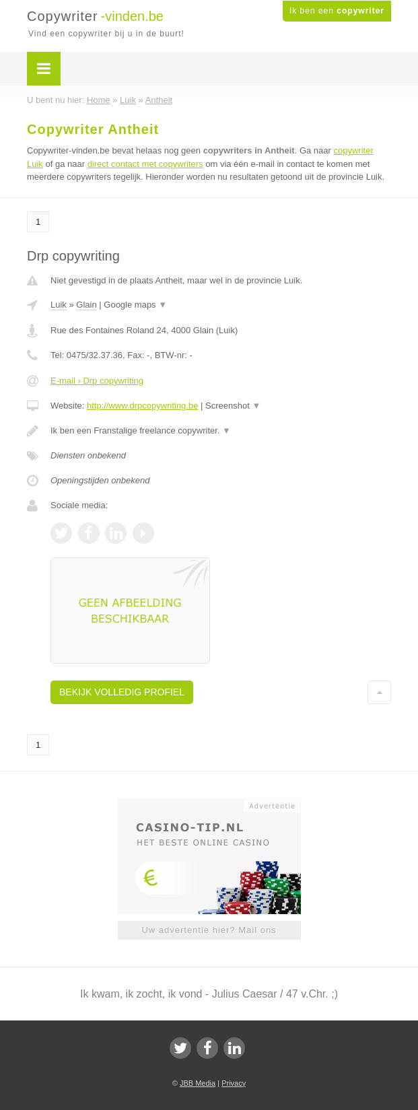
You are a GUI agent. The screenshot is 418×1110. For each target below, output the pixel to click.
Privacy (233, 1083)
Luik (58, 305)
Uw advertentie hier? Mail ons (208, 930)
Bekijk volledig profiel (121, 692)
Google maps (135, 305)
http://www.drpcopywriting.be (142, 406)
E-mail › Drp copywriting (96, 381)
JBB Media (197, 1083)
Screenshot (232, 406)
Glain (86, 305)
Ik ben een (336, 10)
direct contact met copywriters (145, 164)
